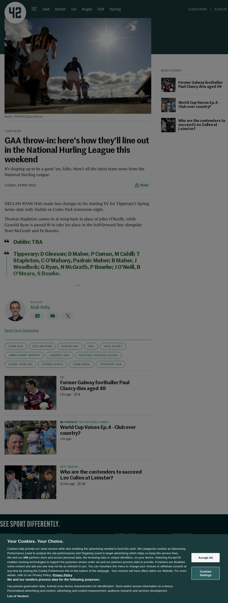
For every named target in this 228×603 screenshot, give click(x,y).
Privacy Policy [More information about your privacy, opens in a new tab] (62, 575)
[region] (114, 568)
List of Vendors (18, 596)
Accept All (205, 557)
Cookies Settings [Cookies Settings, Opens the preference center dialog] (206, 573)
